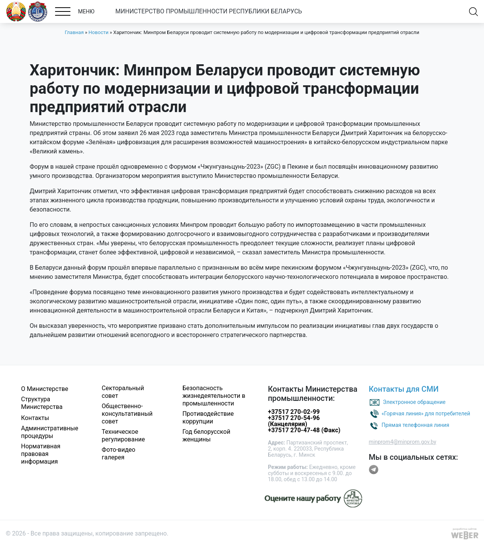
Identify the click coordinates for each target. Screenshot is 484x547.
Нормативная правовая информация (40, 454)
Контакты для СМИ (404, 389)
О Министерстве (44, 388)
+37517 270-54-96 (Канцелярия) (293, 421)
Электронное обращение (414, 402)
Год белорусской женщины (206, 435)
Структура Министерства (42, 403)
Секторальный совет (123, 391)
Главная (74, 32)
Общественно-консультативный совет (127, 413)
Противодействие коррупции (208, 417)
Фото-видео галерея (118, 453)
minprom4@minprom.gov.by (402, 442)
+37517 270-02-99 (293, 411)
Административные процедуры (49, 432)
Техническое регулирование (123, 435)
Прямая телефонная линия (415, 425)
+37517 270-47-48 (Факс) (304, 430)
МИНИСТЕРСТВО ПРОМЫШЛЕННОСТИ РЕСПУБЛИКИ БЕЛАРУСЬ (209, 11)
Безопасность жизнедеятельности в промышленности (214, 395)
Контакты (35, 418)
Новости (98, 32)
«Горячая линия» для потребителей (425, 413)
